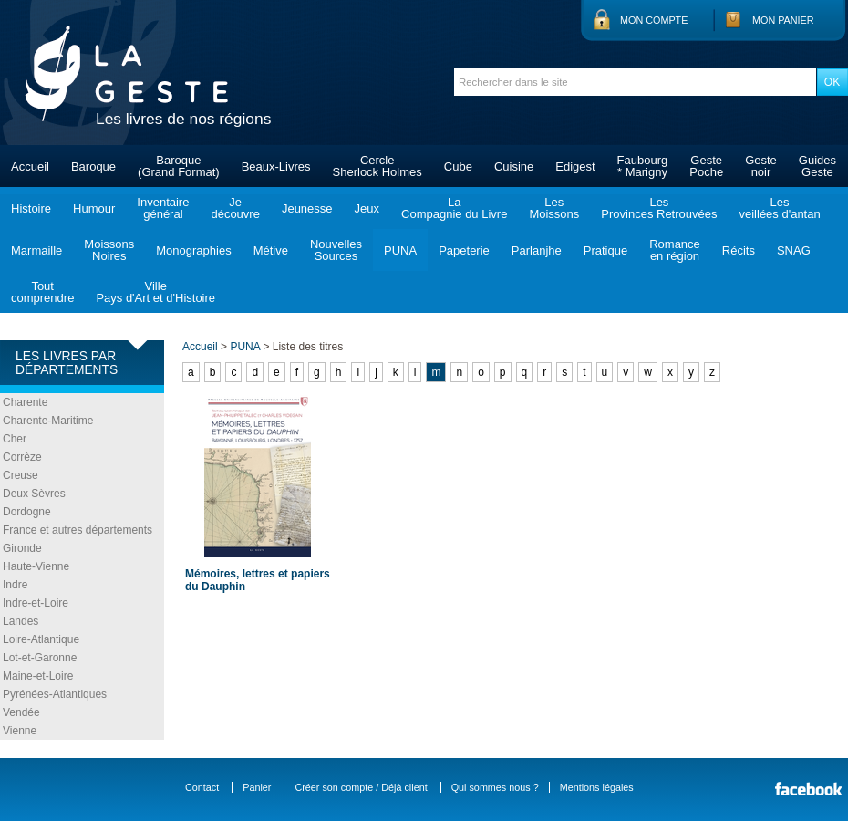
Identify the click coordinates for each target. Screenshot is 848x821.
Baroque (93, 166)
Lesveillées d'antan (779, 208)
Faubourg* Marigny (642, 166)
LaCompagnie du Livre (454, 208)
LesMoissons (554, 208)
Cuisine (513, 166)
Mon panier (783, 20)
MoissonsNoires (109, 250)
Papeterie (464, 250)
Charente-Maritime (48, 420)
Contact (202, 787)
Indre (15, 584)
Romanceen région (674, 250)
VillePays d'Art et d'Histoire (155, 292)
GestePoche (706, 166)
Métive (270, 250)
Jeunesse (307, 208)
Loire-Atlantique (41, 639)
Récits (738, 250)
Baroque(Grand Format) (179, 166)
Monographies (193, 250)
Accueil (30, 166)
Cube (458, 166)
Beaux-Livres (276, 166)
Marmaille (36, 250)
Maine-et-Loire (38, 676)
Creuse (20, 475)
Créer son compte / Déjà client (361, 787)
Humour (94, 208)
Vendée (21, 712)
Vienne (19, 730)
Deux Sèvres (34, 493)
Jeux (367, 208)
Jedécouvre (235, 208)
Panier (257, 787)
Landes (20, 621)
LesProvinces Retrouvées (659, 208)
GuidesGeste (817, 166)
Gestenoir (761, 166)
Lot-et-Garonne (40, 657)
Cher (14, 438)
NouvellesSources (336, 250)
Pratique (605, 250)
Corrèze (22, 457)
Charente (25, 402)
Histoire (31, 208)
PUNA (400, 250)
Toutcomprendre (42, 292)
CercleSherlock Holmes (377, 166)
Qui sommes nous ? (495, 787)
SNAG (794, 250)
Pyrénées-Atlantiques (55, 694)
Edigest (575, 166)
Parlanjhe (537, 250)
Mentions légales (597, 787)
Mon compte (654, 20)
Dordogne (27, 511)
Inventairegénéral (163, 208)
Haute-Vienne (36, 566)
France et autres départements (77, 530)
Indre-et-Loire (35, 603)
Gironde (22, 548)
